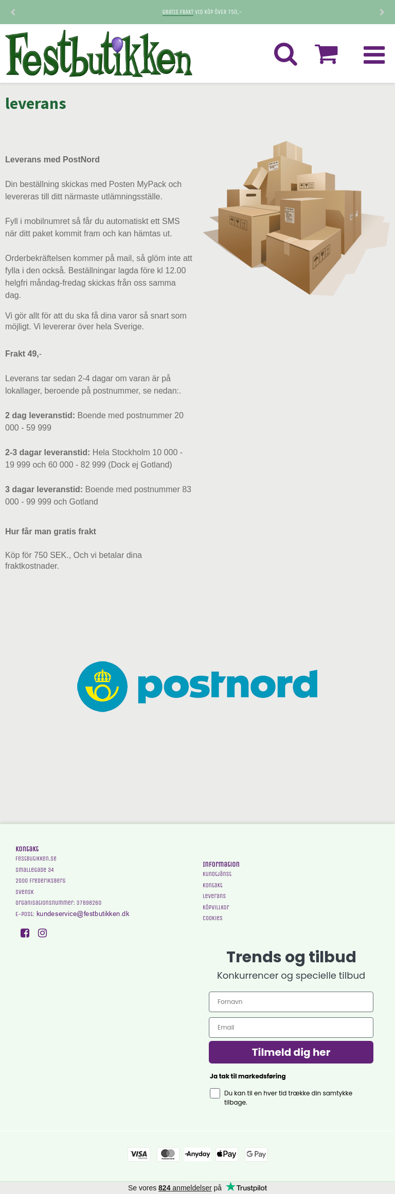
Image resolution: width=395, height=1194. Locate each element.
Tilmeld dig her (291, 1052)
